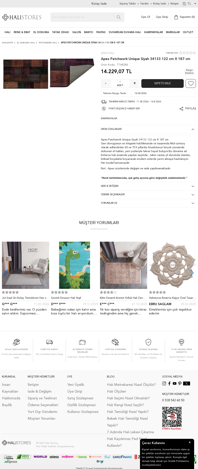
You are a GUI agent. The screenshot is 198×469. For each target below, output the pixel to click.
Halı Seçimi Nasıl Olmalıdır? (128, 398)
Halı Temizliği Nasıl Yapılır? (127, 412)
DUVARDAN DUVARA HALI (125, 32)
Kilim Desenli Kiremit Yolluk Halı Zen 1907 (121, 299)
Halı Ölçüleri (116, 391)
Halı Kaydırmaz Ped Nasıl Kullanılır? (127, 442)
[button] (192, 272)
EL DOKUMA (41, 32)
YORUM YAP (172, 53)
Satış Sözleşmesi (80, 398)
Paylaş (190, 108)
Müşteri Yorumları (41, 418)
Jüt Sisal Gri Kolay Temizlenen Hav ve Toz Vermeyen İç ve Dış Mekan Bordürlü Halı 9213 (25, 299)
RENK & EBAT (22, 32)
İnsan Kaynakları (10, 388)
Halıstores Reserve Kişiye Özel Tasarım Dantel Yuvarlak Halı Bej (172, 299)
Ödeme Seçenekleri (43, 405)
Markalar (173, 32)
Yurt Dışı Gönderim (42, 412)
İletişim (33, 385)
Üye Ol (145, 17)
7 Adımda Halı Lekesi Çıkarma (130, 432)
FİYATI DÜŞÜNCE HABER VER (124, 109)
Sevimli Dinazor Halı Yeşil (66, 298)
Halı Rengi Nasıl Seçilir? (125, 405)
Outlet (188, 32)
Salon (76, 32)
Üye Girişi (162, 17)
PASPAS (101, 32)
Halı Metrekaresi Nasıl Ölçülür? (131, 385)
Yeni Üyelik (75, 385)
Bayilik (7, 405)
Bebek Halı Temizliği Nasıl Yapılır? (127, 422)
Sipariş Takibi (127, 3)
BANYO (88, 32)
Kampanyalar (153, 32)
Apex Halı (107, 53)
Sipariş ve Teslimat (42, 398)
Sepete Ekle (162, 83)
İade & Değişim (40, 391)
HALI (7, 32)
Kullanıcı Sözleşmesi (82, 412)
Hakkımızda (11, 398)
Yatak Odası (60, 32)
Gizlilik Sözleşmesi (81, 405)
